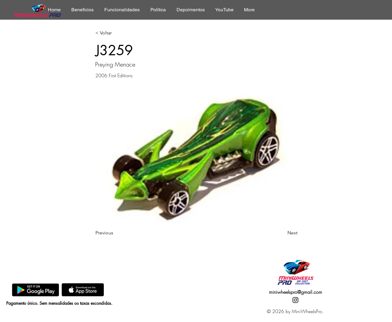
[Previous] (115, 233)
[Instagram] (295, 300)
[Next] (282, 233)
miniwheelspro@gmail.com (295, 292)
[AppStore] (83, 289)
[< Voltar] (115, 33)
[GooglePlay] (35, 290)
